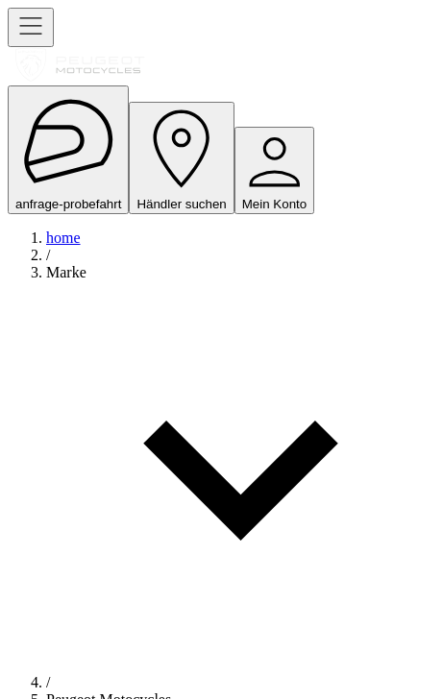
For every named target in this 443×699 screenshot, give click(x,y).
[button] (240, 469)
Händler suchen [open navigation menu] (181, 158)
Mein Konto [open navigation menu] (274, 170)
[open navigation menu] (31, 27)
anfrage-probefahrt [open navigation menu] (68, 149)
